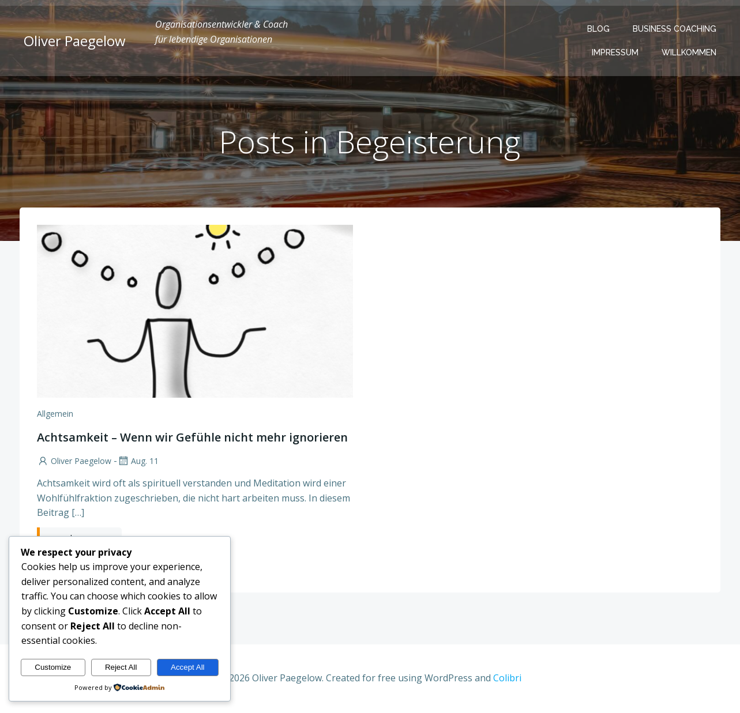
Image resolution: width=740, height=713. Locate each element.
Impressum (615, 52)
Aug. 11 (138, 462)
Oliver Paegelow (74, 462)
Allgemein (55, 414)
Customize (53, 667)
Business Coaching (675, 28)
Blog (599, 28)
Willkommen (689, 52)
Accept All (188, 667)
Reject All (121, 667)
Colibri (507, 679)
